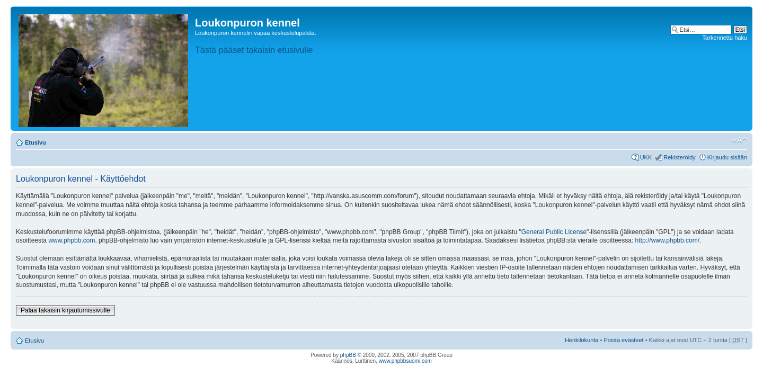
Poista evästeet (623, 340)
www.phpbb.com (71, 240)
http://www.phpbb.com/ (667, 240)
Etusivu (35, 142)
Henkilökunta (582, 340)
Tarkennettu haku (725, 37)
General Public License (554, 232)
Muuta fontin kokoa (739, 140)
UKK (646, 157)
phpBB (348, 355)
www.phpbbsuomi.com (405, 361)
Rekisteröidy (679, 157)
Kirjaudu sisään (727, 157)
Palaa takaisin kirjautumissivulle (65, 310)
